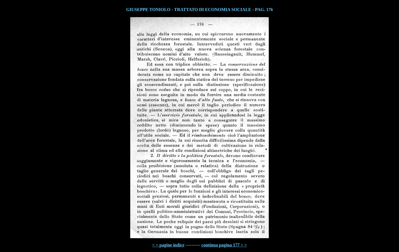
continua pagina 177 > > (224, 245)
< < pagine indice (168, 245)
